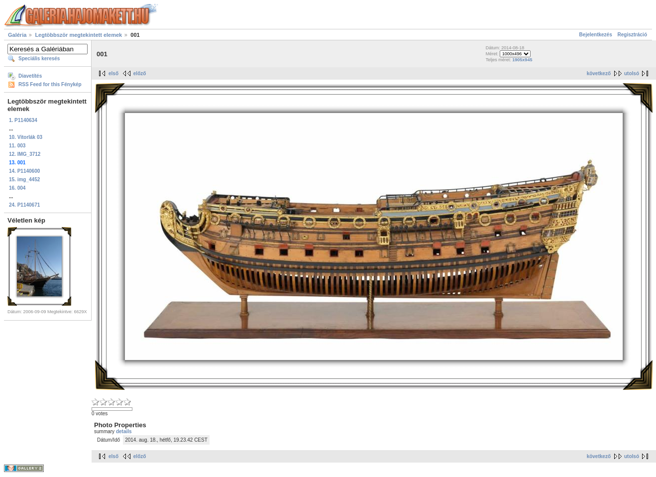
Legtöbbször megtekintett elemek (78, 35)
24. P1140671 (24, 205)
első (113, 73)
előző (139, 73)
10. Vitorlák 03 (25, 137)
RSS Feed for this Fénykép (50, 84)
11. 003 (17, 145)
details (124, 431)
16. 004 (17, 188)
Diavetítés (30, 76)
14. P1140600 (24, 171)
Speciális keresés (39, 58)
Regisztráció (632, 34)
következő (599, 73)
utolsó (631, 73)
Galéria (17, 35)
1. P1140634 (23, 120)
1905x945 (522, 59)
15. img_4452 (24, 179)
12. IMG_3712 (24, 154)
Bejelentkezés (595, 34)
